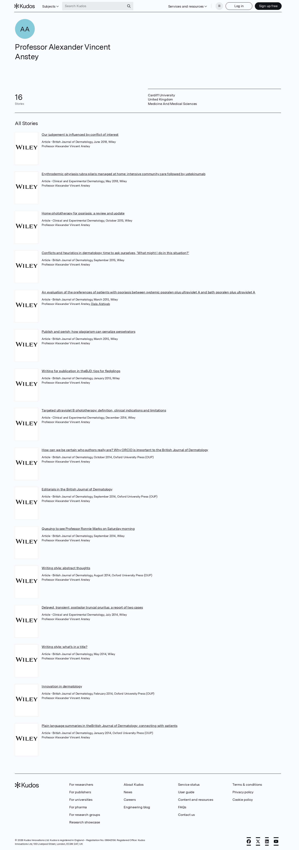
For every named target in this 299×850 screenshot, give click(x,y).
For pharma (78, 807)
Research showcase (84, 822)
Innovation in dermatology (62, 686)
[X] (258, 841)
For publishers (80, 792)
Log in (238, 6)
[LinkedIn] (267, 841)
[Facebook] (249, 841)
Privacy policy (242, 792)
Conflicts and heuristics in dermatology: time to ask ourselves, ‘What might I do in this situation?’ (115, 252)
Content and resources (195, 799)
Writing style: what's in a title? (64, 646)
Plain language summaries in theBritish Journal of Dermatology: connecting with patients (109, 725)
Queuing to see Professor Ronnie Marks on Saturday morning (88, 528)
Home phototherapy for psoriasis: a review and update (83, 213)
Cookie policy (242, 799)
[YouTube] (276, 841)
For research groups (84, 814)
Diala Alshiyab (100, 303)
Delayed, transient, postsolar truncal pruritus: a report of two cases (92, 607)
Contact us (186, 814)
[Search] (130, 6)
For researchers (81, 784)
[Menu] (218, 6)
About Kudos (134, 784)
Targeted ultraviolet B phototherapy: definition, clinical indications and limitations (104, 410)
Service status (189, 784)
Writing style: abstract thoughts (66, 568)
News (128, 792)
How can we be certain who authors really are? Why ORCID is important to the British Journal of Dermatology (125, 449)
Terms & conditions (247, 784)
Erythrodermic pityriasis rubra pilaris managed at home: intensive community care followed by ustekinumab (123, 173)
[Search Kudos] (94, 6)
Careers (130, 799)
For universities (80, 799)
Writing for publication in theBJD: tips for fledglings (81, 371)
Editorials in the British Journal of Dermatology (77, 489)
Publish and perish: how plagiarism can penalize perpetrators (88, 331)
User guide (186, 792)
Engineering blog (137, 807)
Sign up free (267, 6)
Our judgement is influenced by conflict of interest (80, 134)
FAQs (182, 807)
